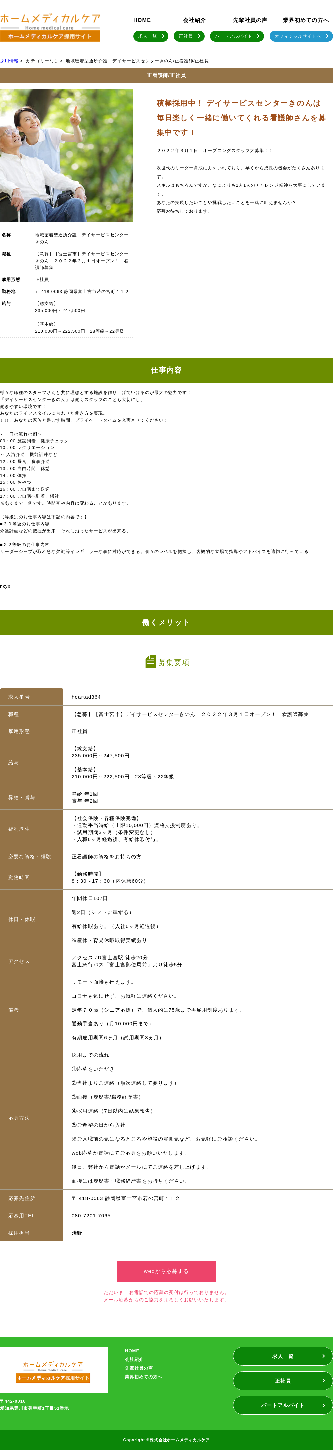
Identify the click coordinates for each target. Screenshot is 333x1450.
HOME (142, 20)
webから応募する (166, 1271)
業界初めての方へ (306, 20)
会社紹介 (194, 20)
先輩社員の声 (250, 20)
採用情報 (9, 60)
